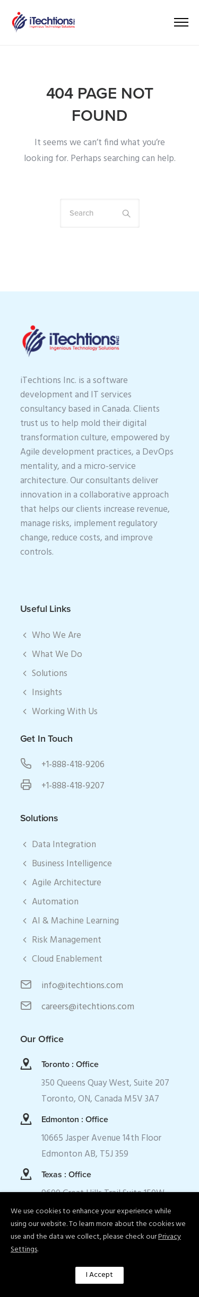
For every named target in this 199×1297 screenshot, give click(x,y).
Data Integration (64, 845)
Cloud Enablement (67, 959)
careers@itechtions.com (87, 1007)
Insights (47, 693)
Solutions (49, 674)
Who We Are (56, 635)
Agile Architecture (66, 883)
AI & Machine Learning (75, 921)
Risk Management (66, 940)
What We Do (57, 654)
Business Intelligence (72, 864)
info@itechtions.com (82, 986)
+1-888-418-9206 (73, 765)
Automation (55, 902)
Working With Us (65, 712)
